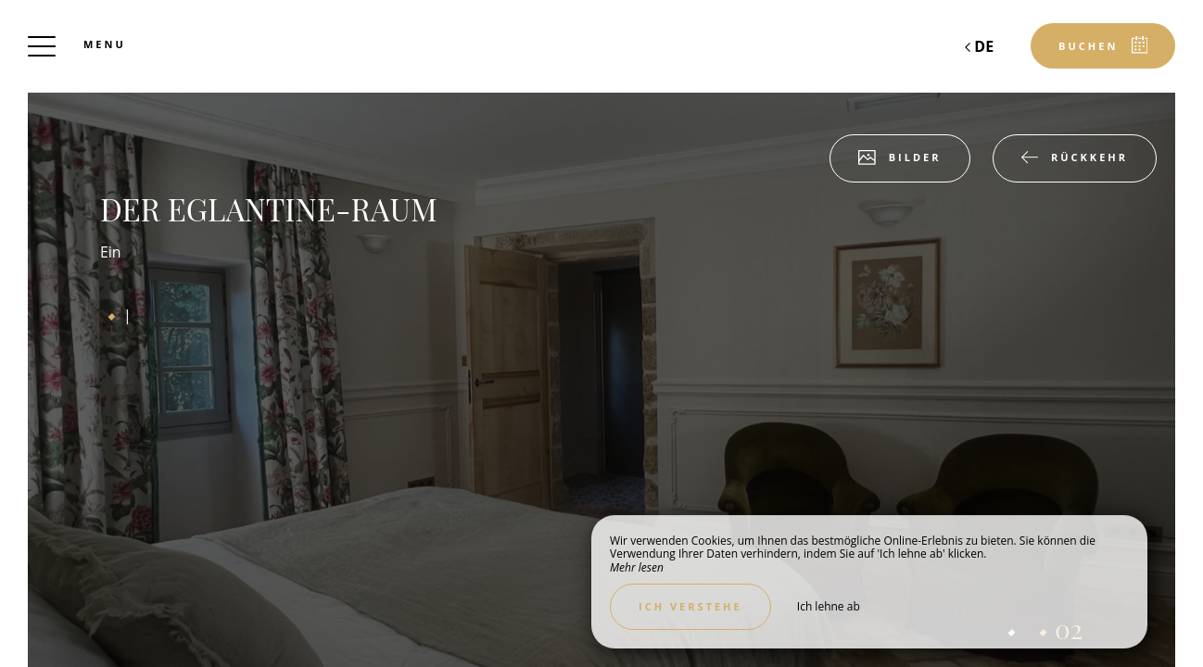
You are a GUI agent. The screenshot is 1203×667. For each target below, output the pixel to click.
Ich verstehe (690, 606)
